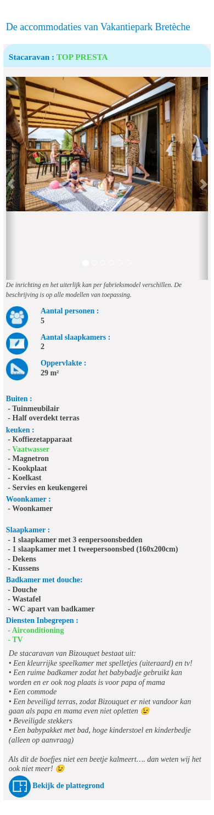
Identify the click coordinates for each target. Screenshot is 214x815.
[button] (11, 178)
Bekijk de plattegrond (68, 786)
